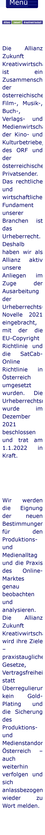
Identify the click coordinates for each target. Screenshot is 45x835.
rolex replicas (14, 470)
